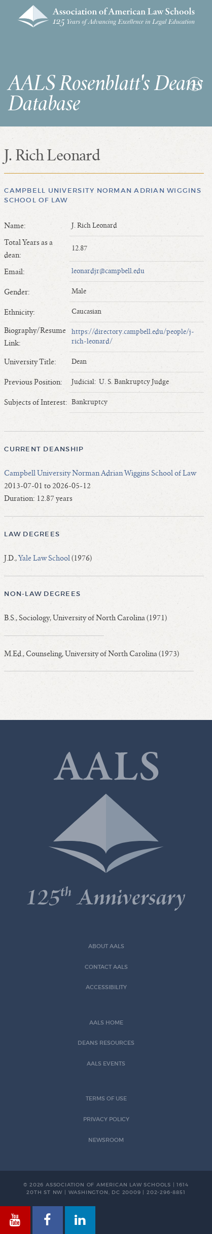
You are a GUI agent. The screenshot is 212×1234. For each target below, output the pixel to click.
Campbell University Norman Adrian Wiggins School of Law (100, 473)
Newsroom (106, 1140)
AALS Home (106, 1022)
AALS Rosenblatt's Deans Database (105, 94)
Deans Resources (106, 1043)
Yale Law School (44, 558)
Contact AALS (106, 967)
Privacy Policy (106, 1119)
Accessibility (106, 987)
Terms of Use (106, 1098)
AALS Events (106, 1063)
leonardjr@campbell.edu (108, 271)
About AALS (106, 946)
